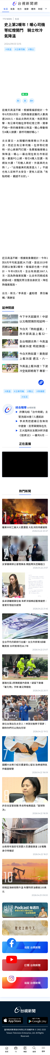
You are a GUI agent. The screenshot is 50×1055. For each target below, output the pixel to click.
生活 (17, 18)
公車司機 (20, 49)
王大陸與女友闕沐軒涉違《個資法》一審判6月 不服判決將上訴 (33, 432)
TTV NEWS (7, 18)
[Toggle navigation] (43, 1048)
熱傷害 (41, 391)
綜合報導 (21, 407)
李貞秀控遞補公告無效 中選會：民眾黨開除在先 (33, 423)
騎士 (32, 49)
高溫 (9, 49)
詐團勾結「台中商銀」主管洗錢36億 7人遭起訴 (33, 414)
